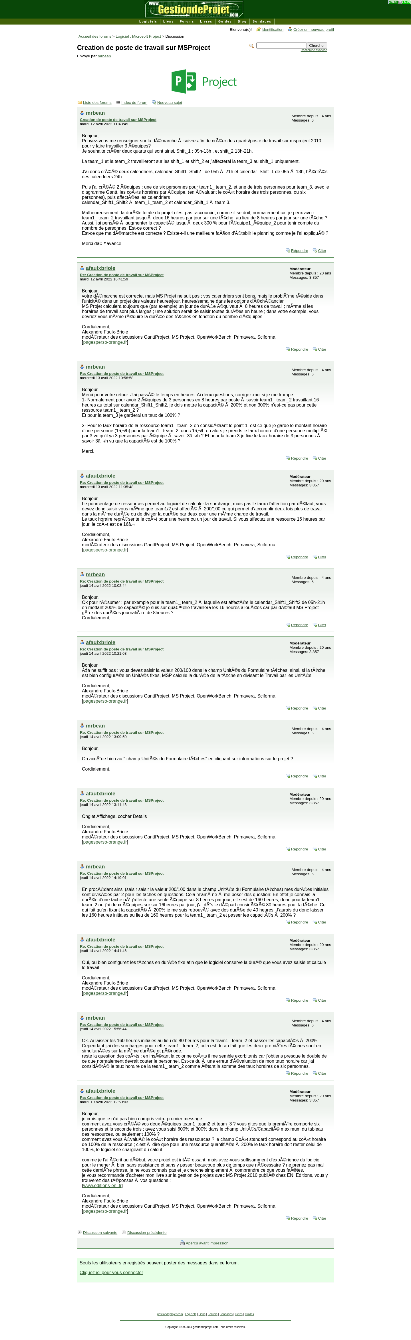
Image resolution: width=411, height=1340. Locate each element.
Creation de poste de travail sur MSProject (118, 120)
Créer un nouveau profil (313, 29)
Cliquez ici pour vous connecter (111, 1272)
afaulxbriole (100, 268)
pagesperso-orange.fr (105, 342)
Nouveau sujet (169, 102)
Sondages (262, 21)
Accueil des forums (94, 36)
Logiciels (148, 21)
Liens (168, 21)
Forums (187, 21)
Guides (225, 21)
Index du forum (135, 102)
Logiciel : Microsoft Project (138, 36)
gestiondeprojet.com (170, 1314)
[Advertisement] (205, 1300)
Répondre (299, 250)
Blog (242, 21)
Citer (322, 250)
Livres (206, 21)
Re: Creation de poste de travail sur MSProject (122, 275)
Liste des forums (97, 102)
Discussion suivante (100, 1232)
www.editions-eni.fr (102, 1185)
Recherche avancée (314, 50)
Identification (272, 29)
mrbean (104, 56)
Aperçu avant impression (207, 1243)
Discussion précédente (147, 1232)
